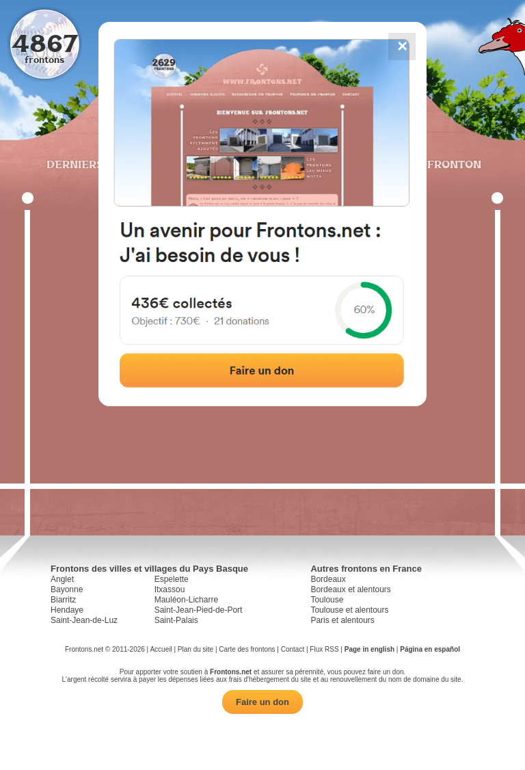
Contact (292, 649)
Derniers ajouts (97, 164)
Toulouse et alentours (349, 610)
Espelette (171, 579)
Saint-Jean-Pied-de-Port (198, 610)
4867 (45, 42)
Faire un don (262, 702)
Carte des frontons (247, 649)
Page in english (369, 649)
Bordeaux (327, 579)
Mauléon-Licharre (186, 600)
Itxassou (169, 589)
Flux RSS (324, 649)
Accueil (161, 649)
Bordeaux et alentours (350, 589)
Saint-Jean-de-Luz (84, 620)
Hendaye (67, 610)
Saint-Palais (176, 620)
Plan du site (195, 649)
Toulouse (326, 600)
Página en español (430, 649)
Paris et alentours (342, 620)
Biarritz (63, 600)
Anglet (62, 579)
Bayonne (67, 589)
